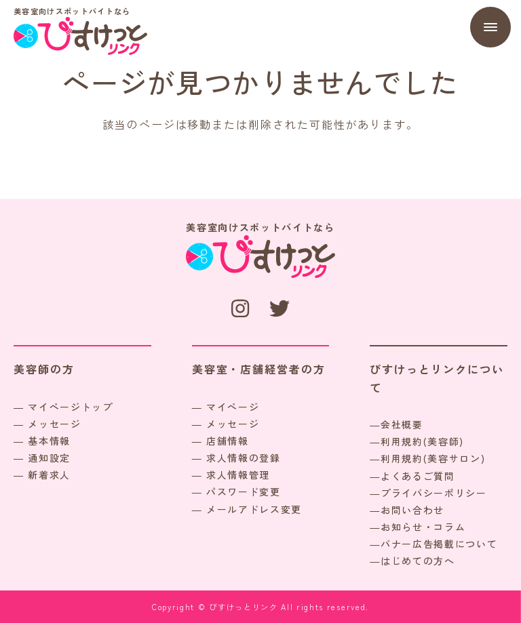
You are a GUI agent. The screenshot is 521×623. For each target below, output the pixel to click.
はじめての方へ (418, 560)
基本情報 (49, 440)
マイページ (232, 407)
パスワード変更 (243, 491)
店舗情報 (227, 440)
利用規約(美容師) (422, 441)
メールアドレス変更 (254, 509)
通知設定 (49, 457)
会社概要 (402, 424)
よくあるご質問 (418, 476)
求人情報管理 (238, 474)
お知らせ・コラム (423, 527)
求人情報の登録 (243, 457)
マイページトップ (70, 407)
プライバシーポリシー (434, 493)
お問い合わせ (412, 510)
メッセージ (54, 423)
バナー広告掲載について (439, 543)
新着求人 (49, 474)
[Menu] (490, 27)
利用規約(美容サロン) (433, 458)
